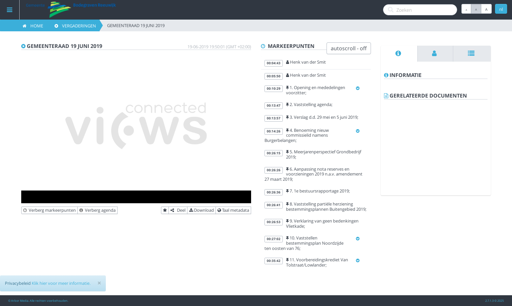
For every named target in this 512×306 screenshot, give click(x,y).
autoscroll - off (349, 48)
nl (501, 9)
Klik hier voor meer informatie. (61, 283)
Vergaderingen (75, 26)
